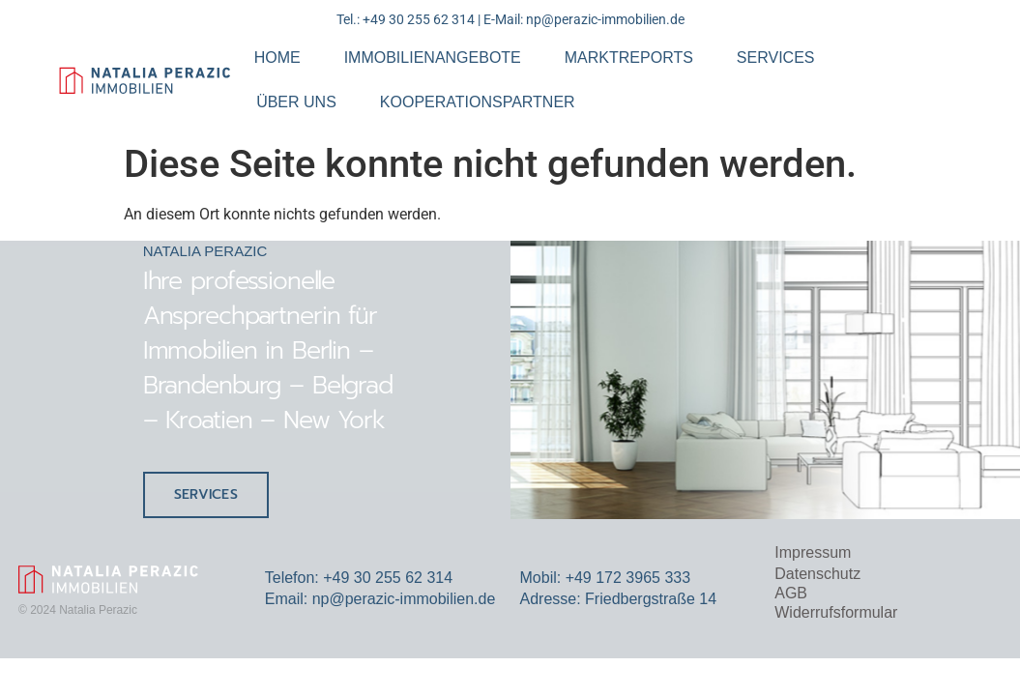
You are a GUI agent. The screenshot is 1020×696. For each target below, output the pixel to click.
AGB (790, 593)
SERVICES (776, 57)
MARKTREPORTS (629, 57)
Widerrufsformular (835, 612)
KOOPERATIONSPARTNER (477, 102)
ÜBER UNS (296, 102)
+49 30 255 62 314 (419, 19)
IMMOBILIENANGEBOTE (432, 57)
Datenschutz (817, 574)
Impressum (812, 552)
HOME (277, 57)
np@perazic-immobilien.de (605, 19)
